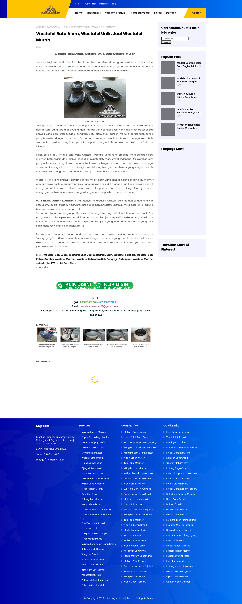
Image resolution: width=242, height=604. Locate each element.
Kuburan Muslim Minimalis (95, 585)
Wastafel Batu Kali (176, 437)
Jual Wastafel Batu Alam (61, 263)
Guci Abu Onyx (89, 494)
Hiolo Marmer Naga (91, 463)
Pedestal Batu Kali (91, 574)
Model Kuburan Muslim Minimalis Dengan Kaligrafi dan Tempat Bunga (189, 80)
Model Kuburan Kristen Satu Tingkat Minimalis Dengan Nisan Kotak (189, 64)
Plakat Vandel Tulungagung (181, 535)
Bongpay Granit (89, 554)
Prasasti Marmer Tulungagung (139, 442)
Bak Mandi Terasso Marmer (181, 494)
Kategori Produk (115, 13)
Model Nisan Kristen (176, 514)
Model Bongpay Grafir (93, 442)
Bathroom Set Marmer (93, 569)
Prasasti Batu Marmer (93, 559)
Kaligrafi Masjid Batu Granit (138, 473)
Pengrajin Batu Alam (119, 259)
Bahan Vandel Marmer (93, 549)
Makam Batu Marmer (135, 540)
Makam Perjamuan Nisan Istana (98, 544)
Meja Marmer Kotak (91, 452)
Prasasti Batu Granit (92, 457)
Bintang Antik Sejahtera (119, 598)
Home (78, 3)
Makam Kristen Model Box (95, 478)
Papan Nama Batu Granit (137, 478)
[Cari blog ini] (175, 38)
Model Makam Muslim (135, 571)
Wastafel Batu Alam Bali (91, 259)
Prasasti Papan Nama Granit (181, 473)
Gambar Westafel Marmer (59, 259)
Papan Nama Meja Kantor (95, 437)
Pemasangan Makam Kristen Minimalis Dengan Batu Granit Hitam (188, 126)
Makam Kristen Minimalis (94, 432)
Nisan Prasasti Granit (134, 545)
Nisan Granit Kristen (134, 457)
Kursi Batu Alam (132, 535)
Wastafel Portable (124, 255)
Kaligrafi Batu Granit (177, 457)
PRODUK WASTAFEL (53, 27)
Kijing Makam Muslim (92, 468)
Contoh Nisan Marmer (178, 581)
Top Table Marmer (133, 463)
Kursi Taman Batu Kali (93, 523)
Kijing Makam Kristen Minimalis (140, 447)
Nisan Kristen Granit (91, 488)
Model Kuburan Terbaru (136, 530)
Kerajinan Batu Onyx (134, 550)
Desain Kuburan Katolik (178, 530)
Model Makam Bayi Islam (179, 571)
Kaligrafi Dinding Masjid (94, 533)
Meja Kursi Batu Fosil (92, 447)
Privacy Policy (90, 3)
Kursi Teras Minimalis (177, 432)
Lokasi (158, 13)
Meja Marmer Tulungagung (181, 519)
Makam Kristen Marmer (178, 550)
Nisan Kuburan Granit (135, 525)
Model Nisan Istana (91, 504)
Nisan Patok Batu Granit (136, 437)
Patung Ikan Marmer (92, 499)
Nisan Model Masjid (91, 538)
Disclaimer (104, 3)
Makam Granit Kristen (135, 432)
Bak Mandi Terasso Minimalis (181, 447)
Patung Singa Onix (176, 468)
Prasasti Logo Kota (176, 540)
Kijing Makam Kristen (134, 576)
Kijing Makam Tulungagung (138, 514)
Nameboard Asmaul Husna (96, 509)
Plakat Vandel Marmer (93, 483)
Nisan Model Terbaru (134, 581)
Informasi (93, 13)
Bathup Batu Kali (175, 504)
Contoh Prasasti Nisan (178, 478)
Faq (114, 3)
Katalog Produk (140, 13)
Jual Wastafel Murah (99, 255)
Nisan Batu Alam (132, 504)
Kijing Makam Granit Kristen (138, 452)
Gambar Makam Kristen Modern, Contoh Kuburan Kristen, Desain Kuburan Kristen (189, 111)
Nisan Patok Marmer (92, 473)
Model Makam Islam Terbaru (181, 488)
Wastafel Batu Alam (56, 255)
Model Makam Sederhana (137, 555)
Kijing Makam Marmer (135, 468)
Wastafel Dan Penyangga (137, 488)
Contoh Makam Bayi (177, 463)
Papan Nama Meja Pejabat (138, 509)
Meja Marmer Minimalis (136, 499)
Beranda (40, 27)
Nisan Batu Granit (175, 499)
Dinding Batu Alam (176, 442)
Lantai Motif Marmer (92, 564)
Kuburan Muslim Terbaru (179, 525)
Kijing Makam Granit (177, 576)
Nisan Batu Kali (89, 528)
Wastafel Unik (77, 255)
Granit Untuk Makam (177, 509)
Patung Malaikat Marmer (94, 580)
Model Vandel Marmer (178, 545)
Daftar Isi (171, 13)
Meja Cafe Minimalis (177, 483)
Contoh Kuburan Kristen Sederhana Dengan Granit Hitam (188, 95)
